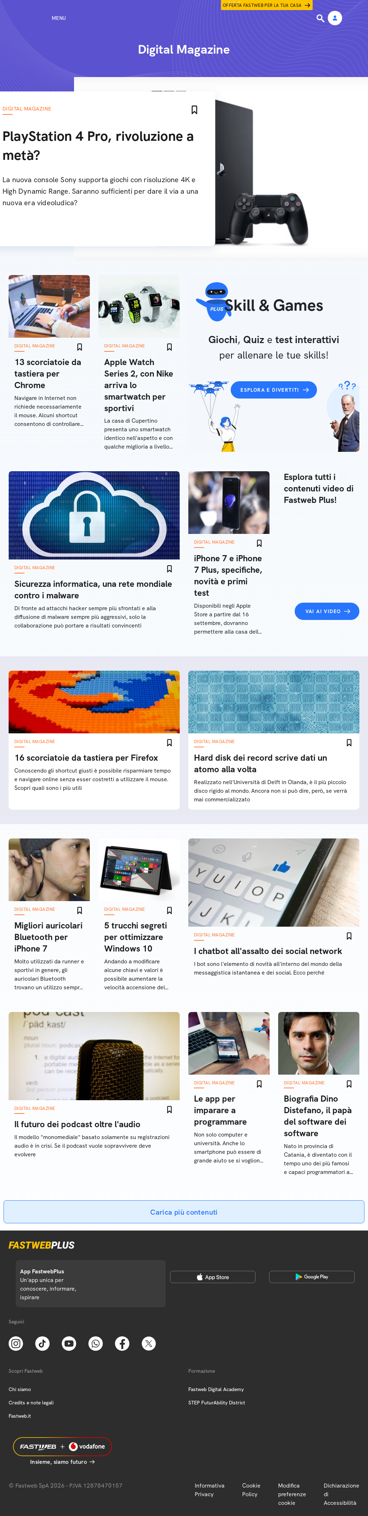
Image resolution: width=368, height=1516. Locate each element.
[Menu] (46, 18)
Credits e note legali (31, 1402)
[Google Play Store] (312, 1277)
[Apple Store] (213, 1277)
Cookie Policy (251, 1490)
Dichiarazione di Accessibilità (341, 1494)
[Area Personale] (335, 18)
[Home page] (184, 18)
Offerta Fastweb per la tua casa (262, 5)
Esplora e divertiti (269, 390)
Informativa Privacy (210, 1490)
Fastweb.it (20, 1416)
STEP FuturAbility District (216, 1402)
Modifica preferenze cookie (292, 1494)
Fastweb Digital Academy (216, 1389)
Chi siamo (20, 1389)
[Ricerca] (321, 18)
